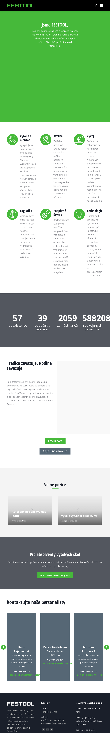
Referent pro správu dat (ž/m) (29, 514)
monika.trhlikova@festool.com (92, 674)
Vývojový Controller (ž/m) (79, 516)
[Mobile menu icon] (101, 5)
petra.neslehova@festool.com (58, 663)
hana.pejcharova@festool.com (25, 674)
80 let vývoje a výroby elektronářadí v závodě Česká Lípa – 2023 (89, 721)
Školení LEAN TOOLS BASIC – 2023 (89, 710)
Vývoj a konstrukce (20, 521)
